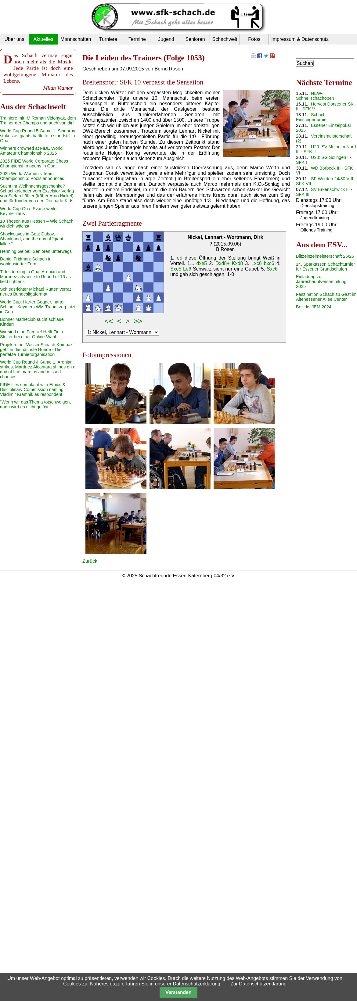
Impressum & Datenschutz (300, 39)
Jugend (166, 39)
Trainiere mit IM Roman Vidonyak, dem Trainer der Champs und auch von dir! (38, 120)
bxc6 (269, 263)
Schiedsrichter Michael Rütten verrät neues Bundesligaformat (35, 291)
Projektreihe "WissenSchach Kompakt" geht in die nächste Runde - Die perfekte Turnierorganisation (37, 349)
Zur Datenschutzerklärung (258, 983)
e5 (179, 257)
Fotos (254, 39)
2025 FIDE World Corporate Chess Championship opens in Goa (34, 163)
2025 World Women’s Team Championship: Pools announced (32, 176)
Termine (137, 39)
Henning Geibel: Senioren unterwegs (36, 251)
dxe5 (201, 263)
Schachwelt (224, 39)
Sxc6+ (273, 268)
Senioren (195, 39)
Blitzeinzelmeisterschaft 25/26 (325, 256)
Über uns (14, 39)
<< (108, 321)
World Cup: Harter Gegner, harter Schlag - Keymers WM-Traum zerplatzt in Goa (37, 307)
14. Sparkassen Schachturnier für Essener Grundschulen (325, 266)
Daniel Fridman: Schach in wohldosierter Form (26, 261)
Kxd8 (237, 263)
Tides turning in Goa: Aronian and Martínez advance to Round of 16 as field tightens (35, 276)
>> (138, 321)
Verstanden (178, 992)
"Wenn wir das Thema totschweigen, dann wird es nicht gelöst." (35, 404)
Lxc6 (256, 263)
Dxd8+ (222, 263)
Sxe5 (175, 268)
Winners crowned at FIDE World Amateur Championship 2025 (31, 151)
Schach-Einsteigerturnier (312, 117)
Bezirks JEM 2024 (313, 306)
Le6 (187, 268)
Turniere (108, 39)
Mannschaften (75, 39)
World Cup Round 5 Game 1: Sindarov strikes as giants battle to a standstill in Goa (37, 135)
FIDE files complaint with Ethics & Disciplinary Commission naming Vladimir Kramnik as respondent (32, 389)
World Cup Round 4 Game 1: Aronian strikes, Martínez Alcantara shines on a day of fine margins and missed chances (37, 369)
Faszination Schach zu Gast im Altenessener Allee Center (326, 297)
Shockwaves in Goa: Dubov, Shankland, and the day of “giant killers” (31, 238)
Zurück (89, 561)
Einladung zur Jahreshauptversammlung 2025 (321, 281)
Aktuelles (43, 39)
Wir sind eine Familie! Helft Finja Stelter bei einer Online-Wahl (31, 334)
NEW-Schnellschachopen (315, 96)
